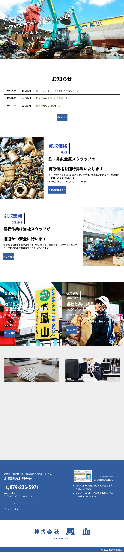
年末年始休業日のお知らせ (38, 102)
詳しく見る (62, 125)
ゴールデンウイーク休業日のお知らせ (43, 92)
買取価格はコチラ (68, 198)
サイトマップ (9, 512)
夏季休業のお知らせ (34, 112)
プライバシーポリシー (13, 517)
